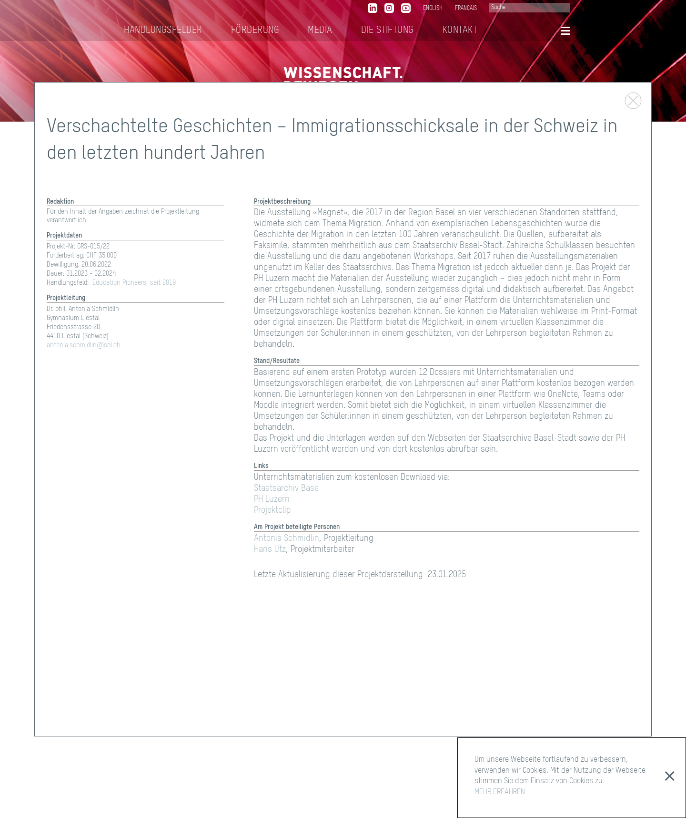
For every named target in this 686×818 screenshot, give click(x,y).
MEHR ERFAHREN (499, 792)
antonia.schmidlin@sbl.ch (84, 345)
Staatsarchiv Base (286, 488)
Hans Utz (270, 549)
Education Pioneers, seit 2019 (134, 283)
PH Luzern (272, 499)
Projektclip (272, 510)
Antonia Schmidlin (286, 538)
